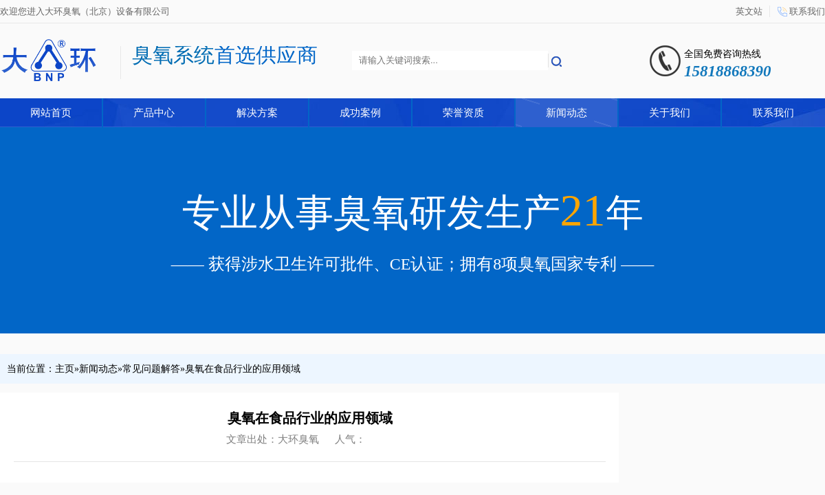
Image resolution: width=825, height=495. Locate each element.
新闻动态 (566, 112)
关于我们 (669, 112)
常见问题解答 (151, 369)
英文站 (749, 11)
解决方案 (257, 112)
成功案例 (360, 112)
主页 (64, 369)
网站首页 (51, 112)
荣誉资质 (463, 112)
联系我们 (807, 11)
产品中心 (154, 112)
